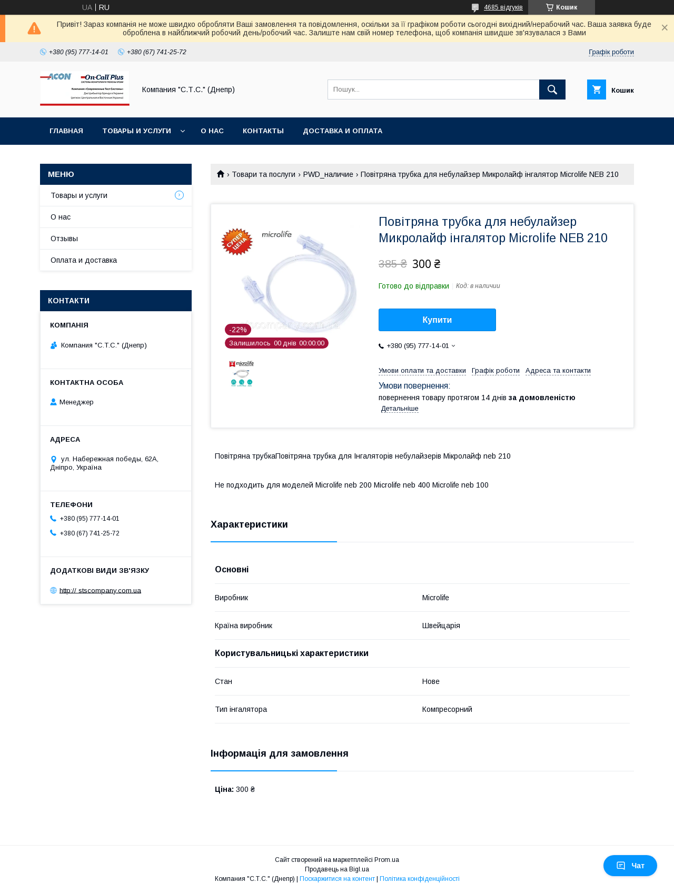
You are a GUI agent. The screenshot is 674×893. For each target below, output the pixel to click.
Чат (630, 865)
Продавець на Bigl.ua (337, 869)
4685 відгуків (503, 7)
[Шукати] (552, 90)
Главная (66, 131)
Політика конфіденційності (420, 878)
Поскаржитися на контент (337, 878)
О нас (212, 131)
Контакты (263, 131)
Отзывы (64, 238)
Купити (437, 319)
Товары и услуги (136, 131)
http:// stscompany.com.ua (100, 590)
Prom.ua (386, 860)
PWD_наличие (328, 174)
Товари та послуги (263, 174)
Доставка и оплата (342, 131)
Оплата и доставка (84, 260)
